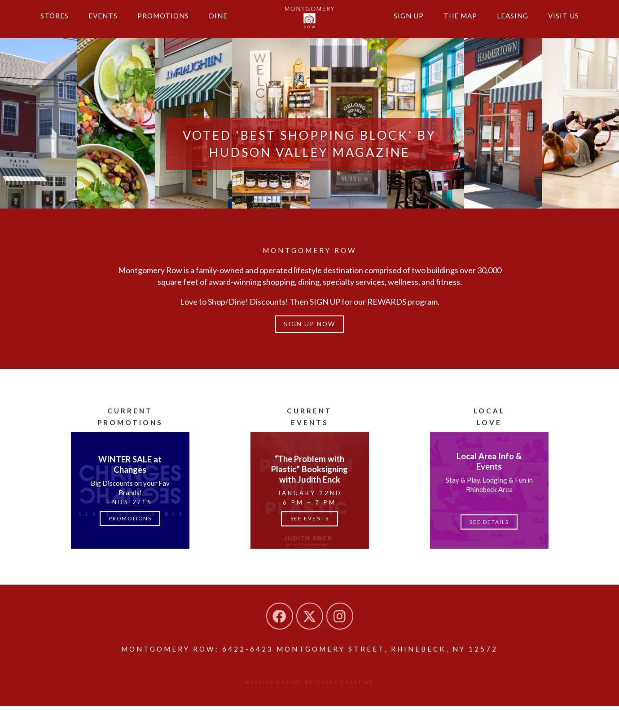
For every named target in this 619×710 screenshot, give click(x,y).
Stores (55, 21)
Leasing (509, 21)
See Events (309, 521)
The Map (454, 21)
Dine (226, 21)
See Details (489, 524)
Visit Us (562, 21)
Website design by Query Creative (309, 686)
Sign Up (401, 21)
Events (106, 21)
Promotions (168, 21)
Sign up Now (309, 326)
